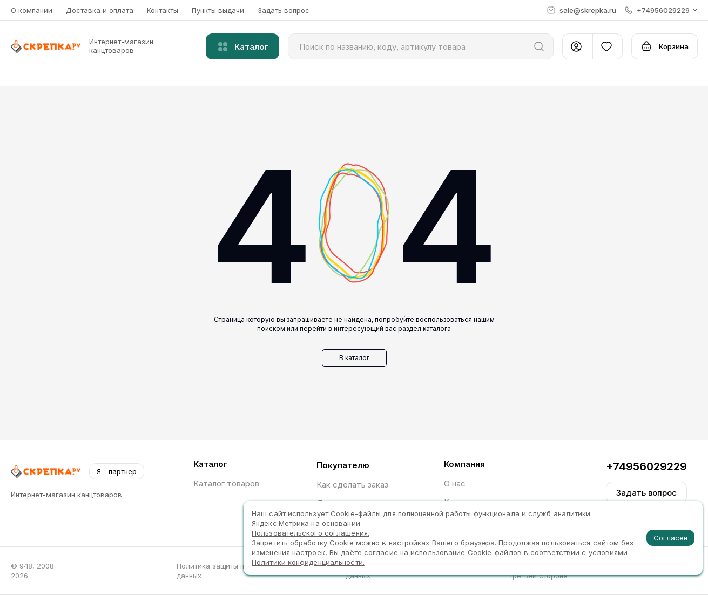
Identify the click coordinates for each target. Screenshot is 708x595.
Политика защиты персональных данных (233, 571)
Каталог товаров (226, 483)
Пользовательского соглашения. (310, 533)
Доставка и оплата (99, 10)
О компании (31, 10)
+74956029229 (646, 466)
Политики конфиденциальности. (308, 562)
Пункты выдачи (218, 10)
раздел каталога (424, 328)
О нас (455, 483)
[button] (661, 10)
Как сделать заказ (352, 484)
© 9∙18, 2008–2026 (34, 571)
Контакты (162, 10)
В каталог (354, 358)
